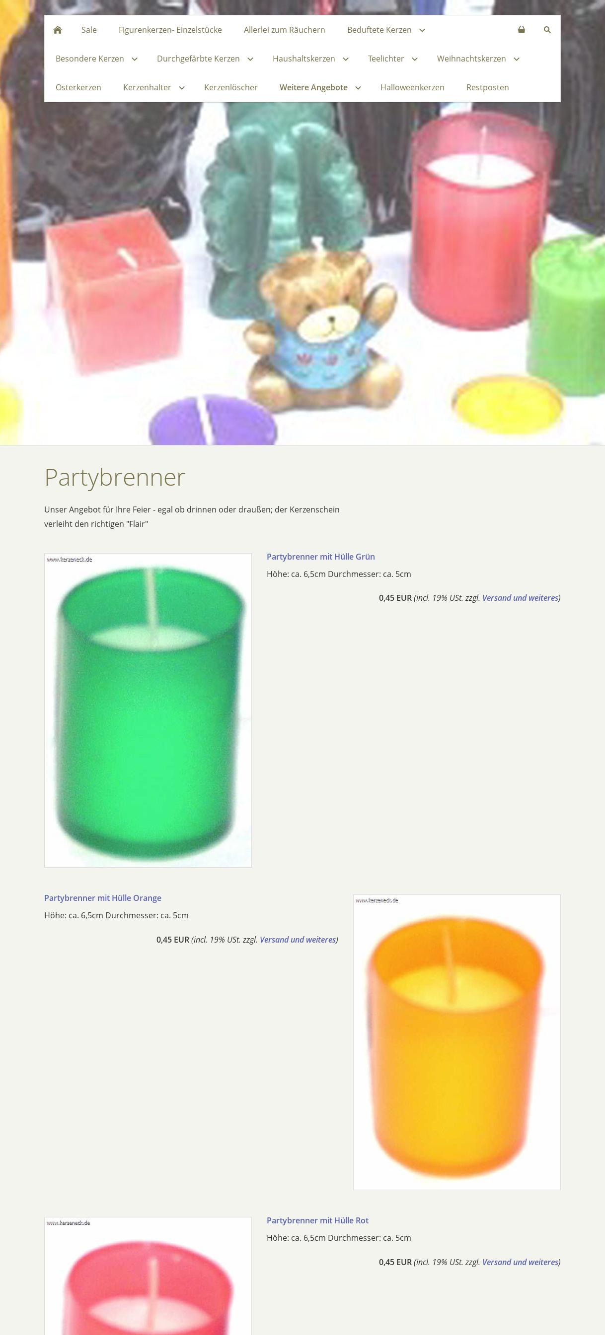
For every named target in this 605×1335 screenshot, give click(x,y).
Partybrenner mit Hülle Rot (318, 1220)
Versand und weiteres (520, 597)
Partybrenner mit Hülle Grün (321, 556)
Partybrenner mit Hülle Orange (102, 897)
